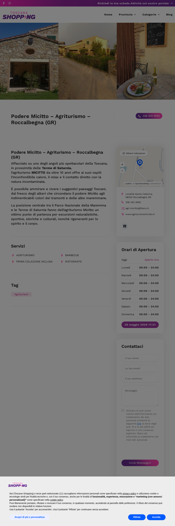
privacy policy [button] (129, 493)
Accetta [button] (156, 517)
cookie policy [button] (56, 500)
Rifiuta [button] (137, 517)
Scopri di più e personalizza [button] (30, 517)
